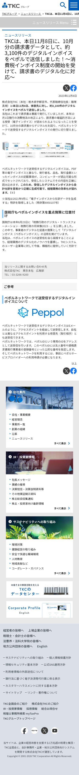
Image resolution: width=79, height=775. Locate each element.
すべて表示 (60, 443)
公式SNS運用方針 (54, 664)
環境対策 (17, 544)
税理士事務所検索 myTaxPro (21, 713)
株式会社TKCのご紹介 (45, 704)
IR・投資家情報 (12, 709)
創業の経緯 (18, 429)
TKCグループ (9, 13)
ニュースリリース (31, 13)
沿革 (14, 434)
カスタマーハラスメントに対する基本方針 (31, 686)
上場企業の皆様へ (40, 630)
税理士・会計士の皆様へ (19, 636)
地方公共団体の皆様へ (18, 646)
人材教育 (17, 559)
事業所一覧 (18, 424)
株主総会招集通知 (22, 499)
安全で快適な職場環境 (25, 554)
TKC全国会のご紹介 (15, 704)
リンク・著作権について (42, 692)
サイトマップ (13, 692)
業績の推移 (18, 484)
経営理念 (17, 419)
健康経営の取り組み (24, 549)
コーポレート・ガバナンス (28, 568)
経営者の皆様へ (13, 630)
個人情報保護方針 (60, 658)
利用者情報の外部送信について (24, 672)
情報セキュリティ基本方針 (21, 664)
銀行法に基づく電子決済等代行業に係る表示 (32, 678)
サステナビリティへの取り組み (24, 658)
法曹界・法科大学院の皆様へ (22, 641)
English (42, 646)
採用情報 (31, 709)
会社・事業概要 (21, 415)
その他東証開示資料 (24, 494)
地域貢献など (20, 563)
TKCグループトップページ (19, 718)
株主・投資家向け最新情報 (28, 503)
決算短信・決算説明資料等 (28, 489)
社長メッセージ (21, 480)
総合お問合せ (50, 709)
